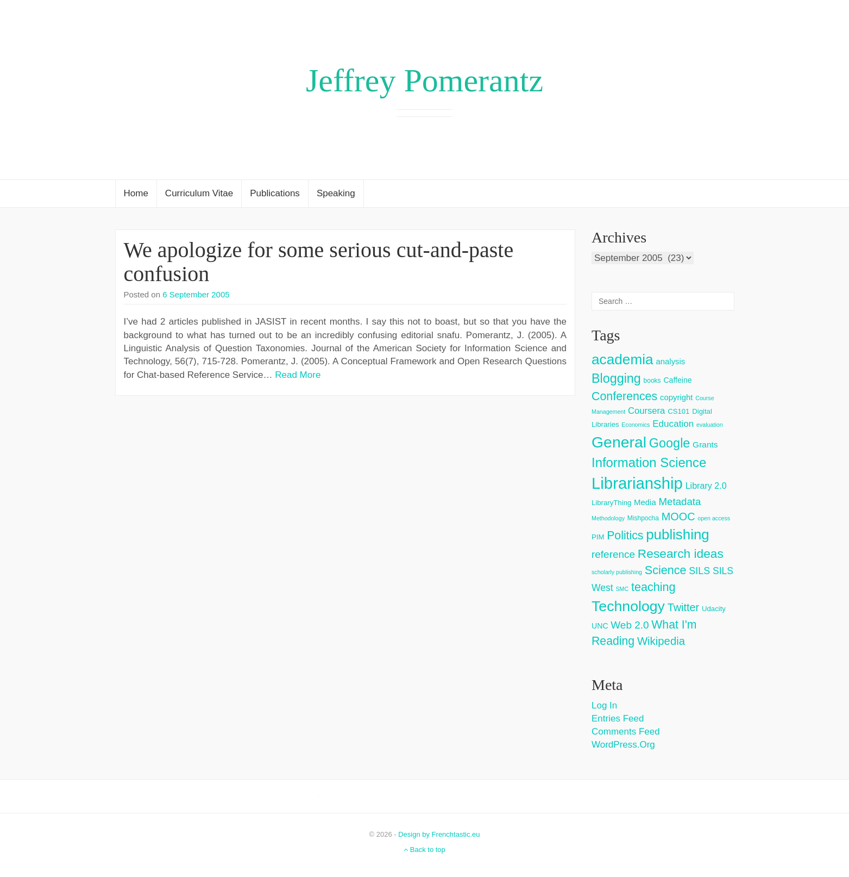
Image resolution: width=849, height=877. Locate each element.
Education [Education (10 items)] (673, 424)
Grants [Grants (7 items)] (705, 444)
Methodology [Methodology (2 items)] (608, 518)
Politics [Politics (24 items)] (625, 535)
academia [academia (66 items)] (622, 359)
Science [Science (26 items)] (666, 570)
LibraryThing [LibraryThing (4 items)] (611, 503)
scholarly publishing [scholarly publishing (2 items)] (617, 572)
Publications (275, 193)
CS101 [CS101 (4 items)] (678, 411)
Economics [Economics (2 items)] (635, 424)
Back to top (424, 849)
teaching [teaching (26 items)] (653, 587)
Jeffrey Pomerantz (424, 80)
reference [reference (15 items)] (613, 554)
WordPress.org (623, 744)
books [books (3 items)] (652, 380)
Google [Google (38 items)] (669, 443)
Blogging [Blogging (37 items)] (616, 378)
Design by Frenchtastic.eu (439, 834)
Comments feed (626, 731)
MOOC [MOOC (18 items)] (678, 517)
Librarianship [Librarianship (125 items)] (637, 483)
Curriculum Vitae (199, 193)
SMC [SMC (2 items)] (621, 589)
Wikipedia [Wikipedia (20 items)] (661, 641)
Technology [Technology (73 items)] (628, 606)
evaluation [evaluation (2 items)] (709, 424)
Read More (297, 375)
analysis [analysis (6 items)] (670, 361)
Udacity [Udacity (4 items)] (714, 609)
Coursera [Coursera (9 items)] (646, 411)
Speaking (336, 193)
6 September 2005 (195, 294)
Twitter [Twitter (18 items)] (684, 607)
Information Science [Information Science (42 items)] (649, 462)
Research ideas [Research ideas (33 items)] (681, 553)
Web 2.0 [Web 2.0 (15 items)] (630, 625)
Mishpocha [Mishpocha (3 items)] (643, 518)
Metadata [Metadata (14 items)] (679, 501)
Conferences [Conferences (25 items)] (624, 396)
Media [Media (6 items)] (645, 502)
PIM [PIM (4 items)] (598, 537)
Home (136, 193)
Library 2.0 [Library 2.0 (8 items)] (706, 485)
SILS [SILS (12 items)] (699, 570)
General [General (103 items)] (619, 442)
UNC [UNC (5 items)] (600, 625)
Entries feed (618, 718)
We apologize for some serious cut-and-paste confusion (319, 262)
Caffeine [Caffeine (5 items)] (677, 380)
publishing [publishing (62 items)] (677, 534)
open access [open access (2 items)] (713, 518)
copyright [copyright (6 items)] (676, 397)
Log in (604, 705)
